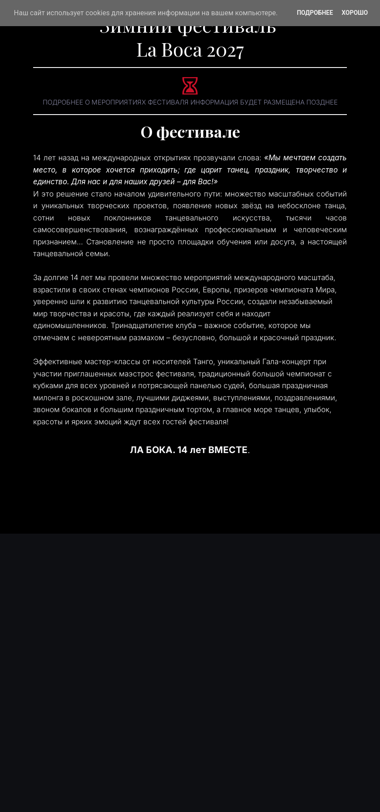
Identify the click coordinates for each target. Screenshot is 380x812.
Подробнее (315, 12)
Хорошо (355, 12)
